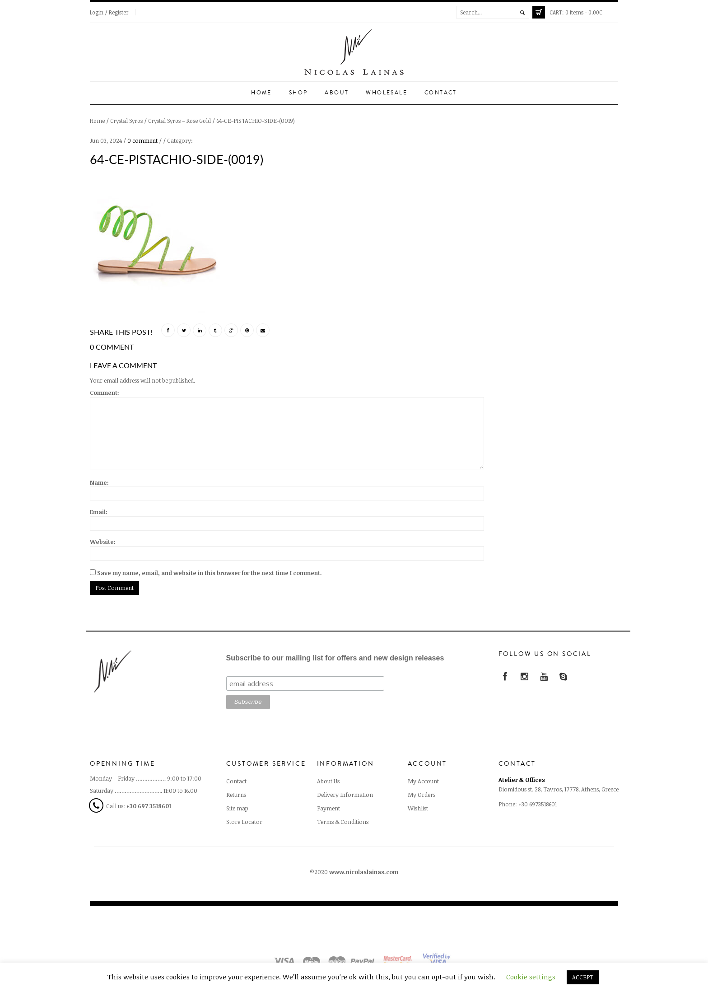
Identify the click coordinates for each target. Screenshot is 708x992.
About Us (328, 781)
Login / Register (109, 12)
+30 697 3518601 (148, 806)
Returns (236, 795)
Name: (99, 482)
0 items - (576, 12)
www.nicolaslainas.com (363, 872)
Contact (440, 93)
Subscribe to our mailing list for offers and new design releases (335, 658)
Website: (103, 542)
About (337, 93)
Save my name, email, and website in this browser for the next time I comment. (209, 573)
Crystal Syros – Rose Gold (179, 120)
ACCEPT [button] (582, 977)
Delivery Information (345, 795)
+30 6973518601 (537, 804)
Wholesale (386, 93)
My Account (423, 781)
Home (261, 93)
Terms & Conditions (342, 822)
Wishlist (418, 808)
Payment (328, 808)
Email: (98, 512)
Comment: (104, 392)
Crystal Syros (126, 120)
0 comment (142, 140)
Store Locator (244, 822)
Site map (237, 808)
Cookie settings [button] (530, 976)
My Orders (421, 795)
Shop (298, 93)
